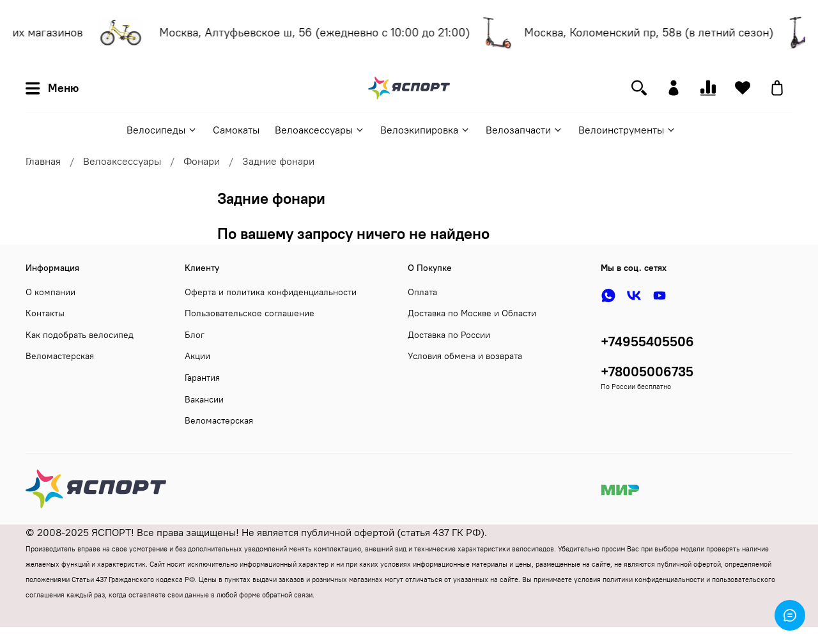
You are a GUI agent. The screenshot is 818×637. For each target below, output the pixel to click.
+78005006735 (647, 371)
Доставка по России (449, 335)
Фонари (201, 161)
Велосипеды (162, 129)
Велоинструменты (627, 129)
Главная (43, 161)
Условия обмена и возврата (465, 356)
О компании (50, 292)
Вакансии (204, 399)
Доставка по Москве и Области (472, 313)
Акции (197, 356)
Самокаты (236, 129)
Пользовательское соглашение (249, 313)
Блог (194, 335)
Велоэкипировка (425, 129)
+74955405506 (647, 341)
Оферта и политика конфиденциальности (271, 292)
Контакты (45, 313)
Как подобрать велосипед (80, 335)
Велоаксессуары (320, 129)
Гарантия (202, 377)
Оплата (422, 292)
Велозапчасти (524, 129)
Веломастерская (60, 356)
